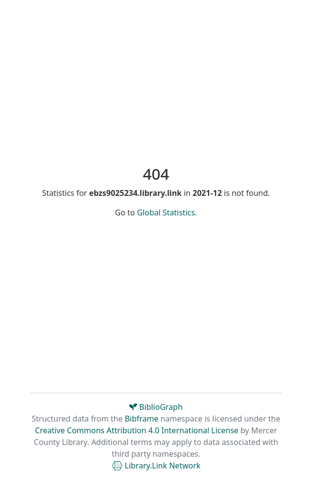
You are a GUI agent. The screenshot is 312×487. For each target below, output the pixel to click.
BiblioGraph (155, 407)
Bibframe (141, 418)
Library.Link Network (156, 465)
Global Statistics (166, 212)
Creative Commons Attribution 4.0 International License (136, 430)
